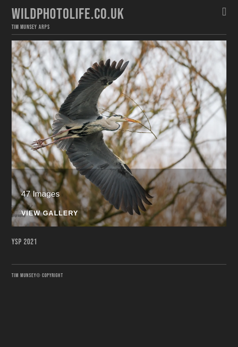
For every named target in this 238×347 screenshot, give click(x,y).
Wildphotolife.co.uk (68, 14)
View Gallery (49, 213)
